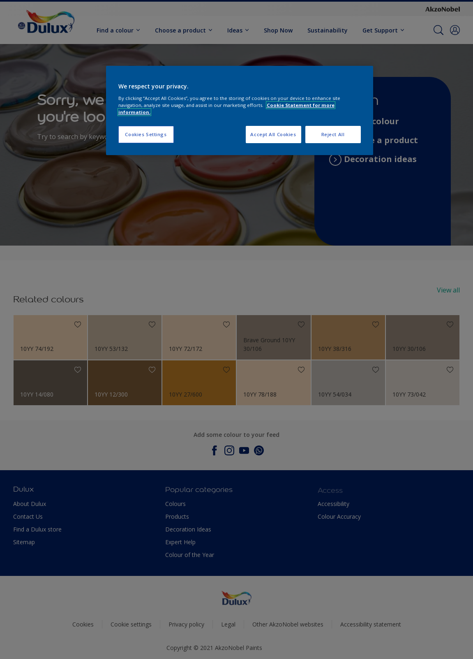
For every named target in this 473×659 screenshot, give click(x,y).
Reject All (333, 134)
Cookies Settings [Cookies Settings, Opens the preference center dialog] (145, 134)
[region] (239, 110)
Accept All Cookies (273, 134)
